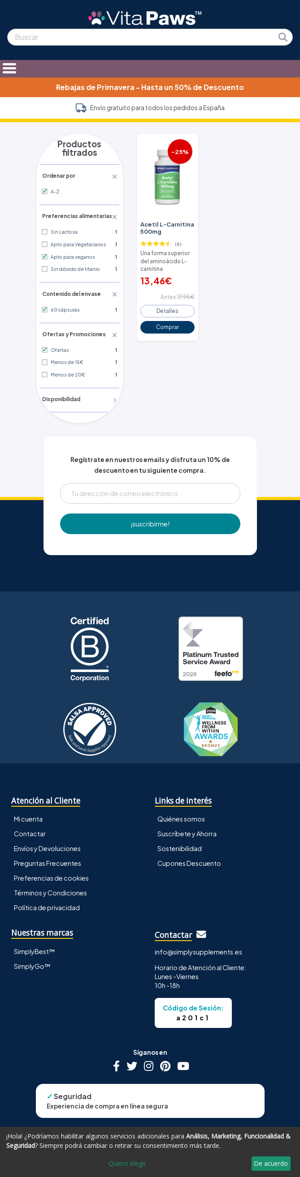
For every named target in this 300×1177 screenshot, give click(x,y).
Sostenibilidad (179, 838)
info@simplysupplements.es (198, 941)
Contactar (30, 823)
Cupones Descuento (189, 852)
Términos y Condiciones (50, 882)
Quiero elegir (127, 1163)
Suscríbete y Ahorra (187, 823)
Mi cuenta (28, 808)
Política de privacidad (47, 897)
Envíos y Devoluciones (47, 838)
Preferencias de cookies (51, 867)
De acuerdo (271, 1163)
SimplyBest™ (34, 940)
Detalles (167, 307)
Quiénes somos (181, 808)
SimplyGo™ (32, 955)
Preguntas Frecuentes (47, 852)
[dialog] (150, 1152)
